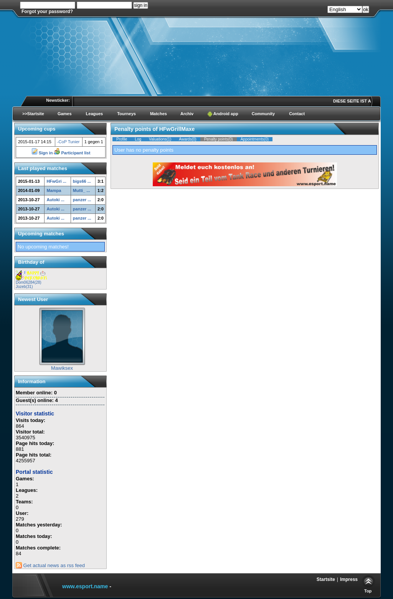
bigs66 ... (82, 181)
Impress (349, 579)
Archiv (186, 113)
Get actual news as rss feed (50, 565)
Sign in (42, 153)
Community (263, 113)
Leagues (94, 113)
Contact (297, 113)
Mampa (53, 190)
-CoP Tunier (68, 141)
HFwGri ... (56, 181)
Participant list (72, 153)
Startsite (326, 579)
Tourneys (126, 113)
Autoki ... (55, 199)
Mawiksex (62, 368)
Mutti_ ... (81, 190)
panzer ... (82, 199)
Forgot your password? (47, 11)
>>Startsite (33, 113)
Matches (158, 113)
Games (65, 113)
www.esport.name (85, 586)
